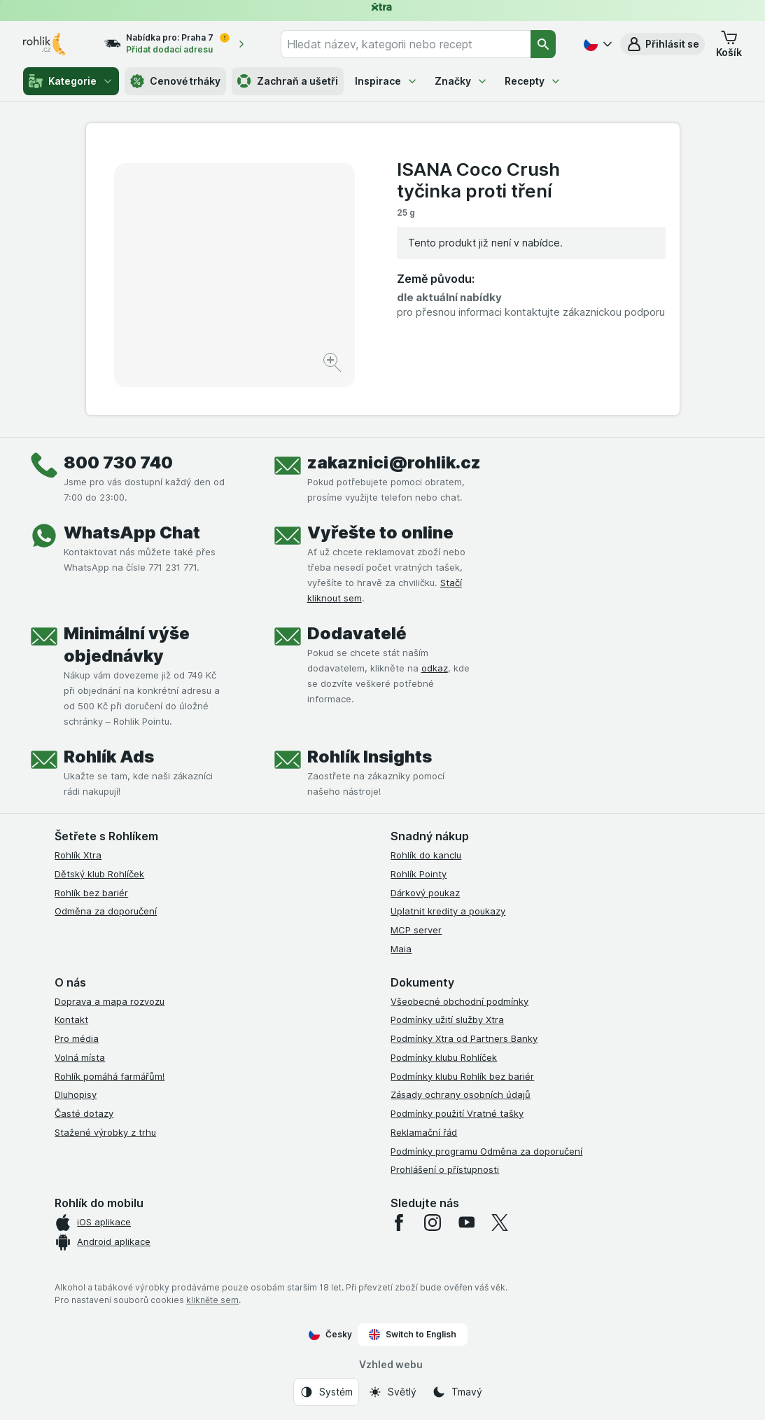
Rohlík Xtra (78, 855)
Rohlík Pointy (419, 873)
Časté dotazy (84, 1113)
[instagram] (432, 1222)
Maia (401, 948)
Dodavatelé (357, 633)
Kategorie (71, 81)
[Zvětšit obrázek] (333, 364)
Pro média (77, 1038)
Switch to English (412, 1334)
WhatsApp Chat (132, 532)
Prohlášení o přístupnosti (445, 1169)
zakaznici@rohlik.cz (394, 462)
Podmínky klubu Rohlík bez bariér (462, 1076)
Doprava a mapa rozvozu (109, 1001)
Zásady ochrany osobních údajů (461, 1094)
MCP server (416, 929)
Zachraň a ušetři (287, 81)
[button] (662, 44)
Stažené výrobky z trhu (105, 1132)
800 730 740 (118, 462)
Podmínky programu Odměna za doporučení (486, 1151)
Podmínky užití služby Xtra (447, 1019)
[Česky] (596, 44)
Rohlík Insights (369, 756)
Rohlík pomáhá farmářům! (109, 1076)
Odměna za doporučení (106, 911)
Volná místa (80, 1057)
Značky (461, 81)
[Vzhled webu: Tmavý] (457, 1392)
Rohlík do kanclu (426, 855)
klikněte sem (212, 1300)
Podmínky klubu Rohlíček (444, 1057)
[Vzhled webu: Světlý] (392, 1392)
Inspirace (386, 81)
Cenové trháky (175, 81)
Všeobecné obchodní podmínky (459, 1001)
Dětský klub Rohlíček (99, 873)
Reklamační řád (424, 1132)
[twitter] (499, 1222)
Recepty (533, 81)
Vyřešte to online (380, 532)
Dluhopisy (76, 1094)
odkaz (434, 668)
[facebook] (399, 1222)
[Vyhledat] (543, 44)
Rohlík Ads (109, 756)
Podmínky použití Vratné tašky (457, 1113)
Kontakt (71, 1019)
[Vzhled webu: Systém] (326, 1392)
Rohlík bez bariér (91, 892)
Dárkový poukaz (425, 892)
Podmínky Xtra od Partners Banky (464, 1038)
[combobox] (406, 44)
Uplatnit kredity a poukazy (448, 911)
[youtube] (466, 1222)
